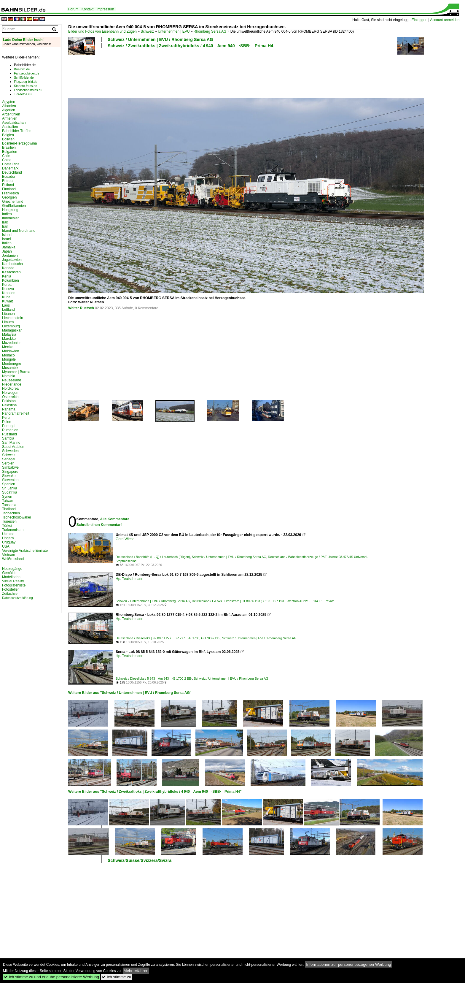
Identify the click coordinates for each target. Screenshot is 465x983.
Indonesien (11, 218)
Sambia (8, 438)
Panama (8, 409)
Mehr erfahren (136, 970)
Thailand (9, 509)
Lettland (8, 309)
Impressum (105, 9)
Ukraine (8, 534)
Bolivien (8, 139)
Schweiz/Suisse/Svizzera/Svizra (139, 860)
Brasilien (9, 147)
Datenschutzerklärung (17, 598)
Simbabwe (10, 467)
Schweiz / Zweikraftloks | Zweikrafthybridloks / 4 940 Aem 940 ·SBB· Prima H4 (190, 45)
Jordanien (10, 255)
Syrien (7, 496)
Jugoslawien (12, 260)
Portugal (8, 426)
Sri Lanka (9, 488)
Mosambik (10, 368)
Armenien (9, 118)
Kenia (6, 276)
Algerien (8, 110)
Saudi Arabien (13, 447)
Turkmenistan (12, 530)
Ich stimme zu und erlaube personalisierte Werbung (51, 977)
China (6, 160)
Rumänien (10, 430)
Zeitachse (9, 594)
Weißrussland (13, 559)
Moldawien (10, 351)
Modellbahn (11, 577)
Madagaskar (12, 330)
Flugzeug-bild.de (25, 81)
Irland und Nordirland (18, 231)
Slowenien (10, 480)
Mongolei (9, 359)
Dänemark (10, 168)
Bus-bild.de (22, 69)
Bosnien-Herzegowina (19, 143)
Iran (5, 226)
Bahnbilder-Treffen (16, 131)
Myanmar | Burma (16, 372)
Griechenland (12, 201)
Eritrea (7, 181)
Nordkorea (10, 388)
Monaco (8, 355)
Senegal (8, 459)
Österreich (10, 397)
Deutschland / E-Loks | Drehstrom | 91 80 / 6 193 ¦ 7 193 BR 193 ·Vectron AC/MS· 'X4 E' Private (263, 601)
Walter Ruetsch (81, 308)
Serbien (8, 463)
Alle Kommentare (114, 519)
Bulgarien (9, 152)
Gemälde (9, 573)
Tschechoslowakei (16, 517)
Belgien (8, 135)
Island (7, 235)
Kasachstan (11, 272)
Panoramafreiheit (15, 413)
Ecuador (8, 177)
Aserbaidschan (14, 123)
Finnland (9, 189)
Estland (8, 185)
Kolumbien (10, 280)
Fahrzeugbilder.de (26, 73)
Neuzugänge (12, 569)
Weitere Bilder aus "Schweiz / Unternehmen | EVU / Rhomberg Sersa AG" (130, 693)
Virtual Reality (13, 581)
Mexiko (7, 347)
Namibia (8, 376)
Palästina (9, 405)
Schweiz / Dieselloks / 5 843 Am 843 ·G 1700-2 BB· (154, 678)
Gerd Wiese (125, 539)
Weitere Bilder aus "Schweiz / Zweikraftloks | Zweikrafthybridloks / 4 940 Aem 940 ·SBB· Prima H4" (155, 791)
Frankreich (10, 193)
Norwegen (10, 393)
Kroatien (8, 293)
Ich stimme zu (116, 977)
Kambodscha (12, 264)
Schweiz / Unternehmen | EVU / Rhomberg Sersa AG (160, 39)
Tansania (9, 505)
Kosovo (8, 289)
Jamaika (8, 247)
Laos (6, 305)
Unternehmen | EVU (173, 31)
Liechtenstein (12, 318)
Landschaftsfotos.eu (28, 90)
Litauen (8, 322)
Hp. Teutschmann (129, 579)
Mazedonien (11, 343)
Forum (73, 9)
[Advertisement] (220, 72)
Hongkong (10, 210)
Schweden (10, 451)
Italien (7, 243)
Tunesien (9, 521)
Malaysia (9, 334)
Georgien (9, 197)
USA (5, 546)
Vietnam (8, 555)
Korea (7, 285)
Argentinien (11, 114)
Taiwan (7, 501)
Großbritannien (14, 206)
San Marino (11, 442)
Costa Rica (11, 164)
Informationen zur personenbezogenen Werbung (348, 964)
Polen (6, 422)
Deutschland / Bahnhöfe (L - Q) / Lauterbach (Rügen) (153, 557)
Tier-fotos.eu (22, 94)
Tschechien (11, 513)
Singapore (10, 472)
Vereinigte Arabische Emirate (25, 550)
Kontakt (88, 9)
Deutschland (12, 172)
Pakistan (9, 401)
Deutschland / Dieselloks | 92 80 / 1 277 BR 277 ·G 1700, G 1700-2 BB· (168, 638)
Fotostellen (11, 589)
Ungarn (8, 538)
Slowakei (9, 476)
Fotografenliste (14, 585)
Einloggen (419, 20)
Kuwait (7, 301)
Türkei (7, 526)
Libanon (8, 314)
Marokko (9, 339)
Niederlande (11, 384)
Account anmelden (444, 20)
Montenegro (11, 364)
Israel (6, 239)
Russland (9, 434)
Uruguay (8, 542)
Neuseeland (11, 380)
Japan (7, 251)
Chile (6, 156)
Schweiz (147, 31)
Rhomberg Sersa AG (210, 31)
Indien (7, 214)
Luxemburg (11, 326)
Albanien (9, 106)
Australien (10, 127)
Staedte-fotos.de (25, 86)
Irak (5, 222)
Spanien (8, 484)
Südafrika (9, 492)
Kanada (8, 268)
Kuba (6, 297)
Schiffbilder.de (24, 77)
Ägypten (8, 102)
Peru (5, 418)
